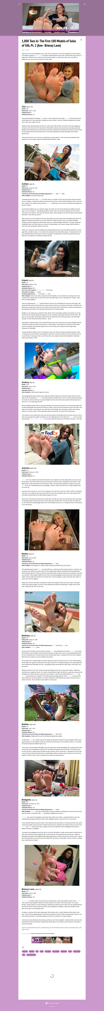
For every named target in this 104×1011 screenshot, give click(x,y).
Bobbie (31, 740)
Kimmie (24, 826)
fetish (41, 951)
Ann (41, 118)
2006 (54, 645)
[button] (81, 40)
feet (37, 951)
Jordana (79, 901)
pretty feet (63, 951)
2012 (36, 292)
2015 (60, 193)
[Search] (85, 4)
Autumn (24, 479)
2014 (54, 734)
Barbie (39, 569)
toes (24, 955)
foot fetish (48, 951)
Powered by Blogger (52, 1003)
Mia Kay (71, 417)
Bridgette (24, 817)
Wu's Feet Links (31, 955)
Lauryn (23, 676)
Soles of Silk (38, 55)
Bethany (72, 651)
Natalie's (33, 647)
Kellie (29, 826)
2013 (54, 193)
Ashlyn (40, 199)
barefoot (31, 951)
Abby (23, 485)
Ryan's (48, 203)
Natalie (70, 676)
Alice (42, 813)
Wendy (66, 118)
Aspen (37, 303)
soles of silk (77, 951)
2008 (54, 563)
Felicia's (33, 811)
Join (23, 933)
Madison (75, 674)
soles (70, 951)
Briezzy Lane (25, 901)
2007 (63, 645)
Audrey (39, 398)
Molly (52, 651)
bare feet (25, 951)
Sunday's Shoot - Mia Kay (37, 419)
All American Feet (41, 290)
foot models (56, 951)
